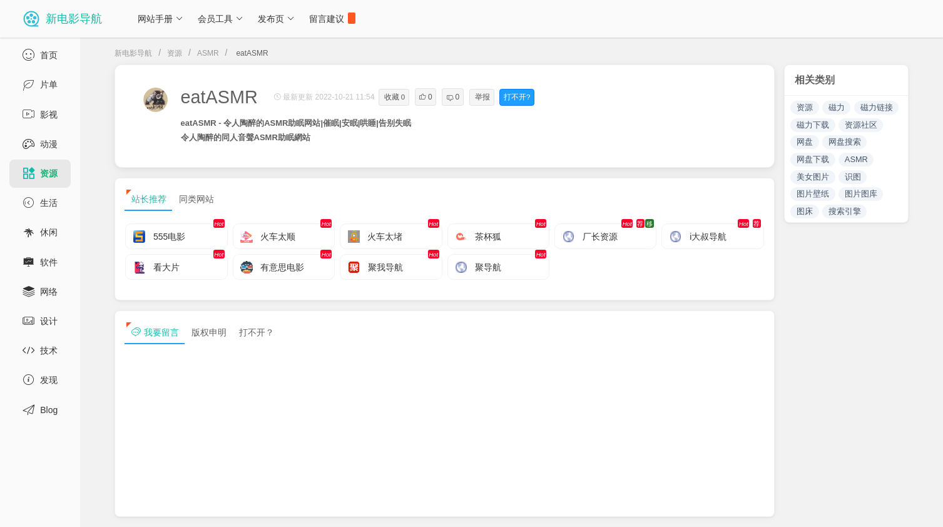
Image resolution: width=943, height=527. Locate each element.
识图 (853, 177)
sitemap (798, 507)
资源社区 (861, 125)
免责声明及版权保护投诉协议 (708, 507)
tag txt (914, 507)
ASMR (208, 53)
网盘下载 (813, 159)
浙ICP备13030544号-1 (259, 507)
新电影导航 (133, 53)
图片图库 (861, 193)
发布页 (276, 19)
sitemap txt (857, 507)
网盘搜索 (844, 141)
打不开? (517, 97)
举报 (482, 97)
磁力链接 (876, 107)
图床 (805, 211)
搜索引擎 (844, 211)
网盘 (805, 141)
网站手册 (160, 19)
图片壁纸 (813, 193)
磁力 (836, 107)
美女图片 (813, 177)
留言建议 (332, 18)
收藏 (394, 97)
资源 (174, 53)
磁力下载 (813, 125)
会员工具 (220, 19)
